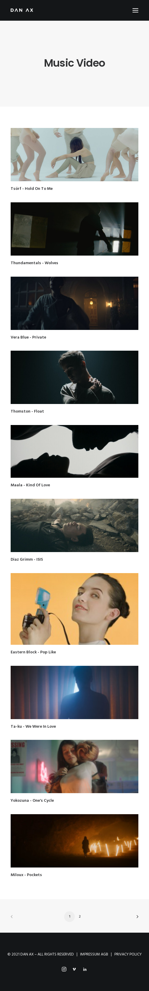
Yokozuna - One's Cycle (32, 800)
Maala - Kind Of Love (30, 485)
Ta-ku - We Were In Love (33, 726)
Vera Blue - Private (28, 337)
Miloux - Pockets (26, 875)
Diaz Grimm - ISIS (27, 559)
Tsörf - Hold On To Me (32, 188)
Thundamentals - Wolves (34, 263)
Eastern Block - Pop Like (33, 652)
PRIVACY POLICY (128, 954)
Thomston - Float (27, 411)
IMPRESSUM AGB (94, 954)
